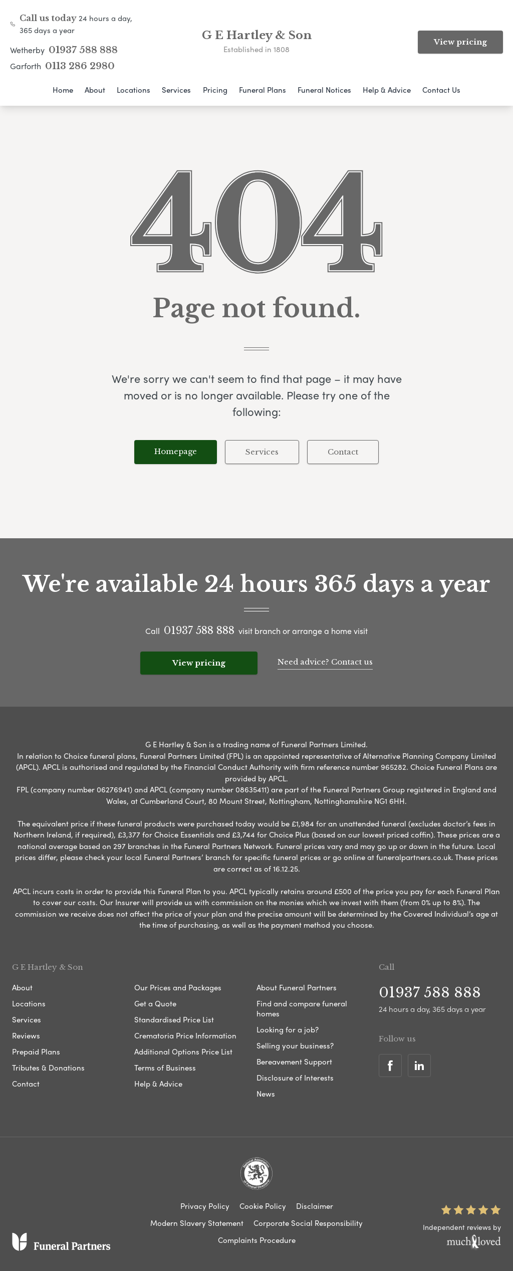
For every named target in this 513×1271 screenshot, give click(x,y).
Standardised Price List (174, 1019)
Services (176, 89)
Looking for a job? (287, 1029)
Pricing (215, 89)
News (265, 1093)
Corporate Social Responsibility (308, 1222)
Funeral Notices (324, 89)
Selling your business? (295, 1045)
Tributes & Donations (48, 1067)
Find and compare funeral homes (301, 1008)
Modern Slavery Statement (196, 1222)
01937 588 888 (83, 50)
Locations (133, 89)
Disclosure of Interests (295, 1077)
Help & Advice (387, 89)
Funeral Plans (262, 89)
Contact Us (441, 89)
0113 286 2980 (80, 66)
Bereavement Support (294, 1061)
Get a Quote (155, 1003)
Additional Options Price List (183, 1051)
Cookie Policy (262, 1205)
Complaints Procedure (257, 1239)
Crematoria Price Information (185, 1035)
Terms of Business (165, 1067)
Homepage (175, 451)
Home (63, 89)
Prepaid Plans (36, 1051)
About (95, 89)
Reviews (26, 1035)
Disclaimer (314, 1205)
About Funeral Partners (296, 987)
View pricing (460, 42)
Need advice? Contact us (325, 662)
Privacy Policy (204, 1205)
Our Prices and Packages (177, 987)
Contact (343, 452)
